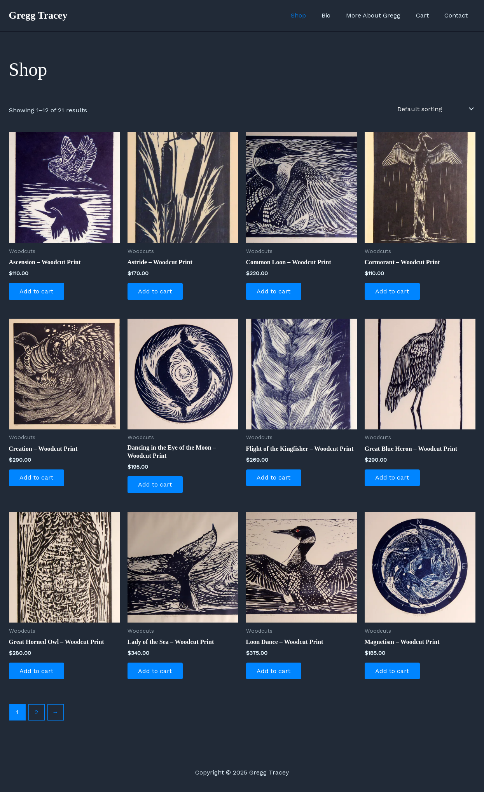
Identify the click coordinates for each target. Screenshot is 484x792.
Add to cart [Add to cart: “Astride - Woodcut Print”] (156, 291)
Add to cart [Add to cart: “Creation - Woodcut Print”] (37, 479)
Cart (427, 15)
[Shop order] (434, 109)
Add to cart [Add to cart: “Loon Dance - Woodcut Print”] (275, 673)
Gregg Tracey (38, 15)
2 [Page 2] (36, 715)
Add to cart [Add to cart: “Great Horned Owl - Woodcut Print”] (37, 673)
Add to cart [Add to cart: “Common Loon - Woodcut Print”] (275, 291)
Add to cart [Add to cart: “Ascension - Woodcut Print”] (37, 291)
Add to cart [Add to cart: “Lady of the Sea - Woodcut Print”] (156, 673)
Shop (312, 15)
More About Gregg (381, 15)
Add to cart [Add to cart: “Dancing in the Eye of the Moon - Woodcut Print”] (156, 486)
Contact (457, 15)
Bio (336, 15)
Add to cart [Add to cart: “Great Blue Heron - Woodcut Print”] (393, 479)
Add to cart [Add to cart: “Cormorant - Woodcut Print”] (393, 291)
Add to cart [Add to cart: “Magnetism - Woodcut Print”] (393, 673)
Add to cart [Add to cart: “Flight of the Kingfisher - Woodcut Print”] (275, 479)
